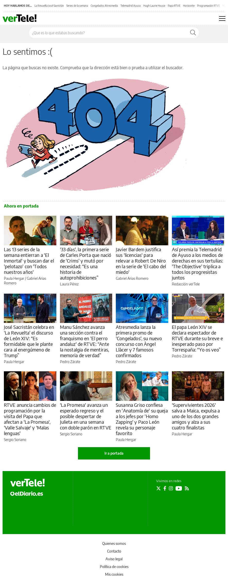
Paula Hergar (14, 278)
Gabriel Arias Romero (132, 278)
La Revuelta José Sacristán (49, 5)
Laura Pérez (69, 284)
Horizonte (189, 5)
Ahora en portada (21, 206)
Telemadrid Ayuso (130, 5)
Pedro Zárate (70, 361)
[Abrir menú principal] (222, 18)
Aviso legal (114, 559)
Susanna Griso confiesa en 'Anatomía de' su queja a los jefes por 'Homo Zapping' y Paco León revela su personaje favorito (142, 419)
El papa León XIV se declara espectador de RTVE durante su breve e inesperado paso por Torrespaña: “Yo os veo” (197, 338)
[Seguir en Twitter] (158, 488)
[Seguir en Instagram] (171, 488)
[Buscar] (193, 32)
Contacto (114, 551)
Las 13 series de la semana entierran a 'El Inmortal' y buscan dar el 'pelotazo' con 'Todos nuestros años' (29, 260)
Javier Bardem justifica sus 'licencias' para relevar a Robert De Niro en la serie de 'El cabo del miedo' (141, 260)
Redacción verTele (186, 284)
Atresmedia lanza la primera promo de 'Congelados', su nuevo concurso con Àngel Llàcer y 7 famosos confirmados (139, 341)
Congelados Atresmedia (104, 5)
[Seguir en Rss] (187, 488)
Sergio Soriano (15, 439)
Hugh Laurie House (154, 5)
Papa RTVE (174, 5)
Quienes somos (114, 543)
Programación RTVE (208, 5)
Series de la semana (77, 5)
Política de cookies (114, 566)
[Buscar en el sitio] (108, 32)
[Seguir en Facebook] (164, 488)
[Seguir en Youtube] (179, 488)
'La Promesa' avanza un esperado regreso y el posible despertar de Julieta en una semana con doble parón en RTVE (85, 416)
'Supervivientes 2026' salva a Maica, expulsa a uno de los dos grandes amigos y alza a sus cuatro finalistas (196, 416)
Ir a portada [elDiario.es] (114, 453)
